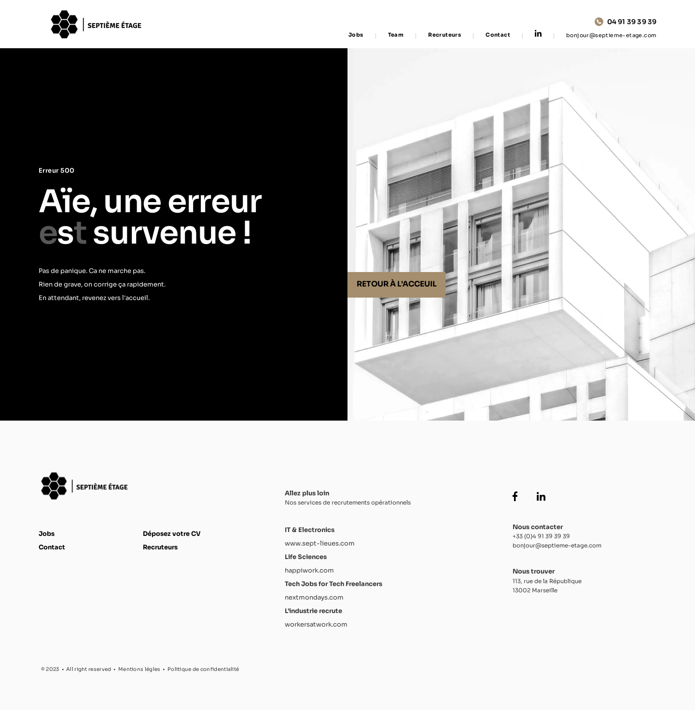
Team (396, 35)
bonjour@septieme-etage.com (611, 35)
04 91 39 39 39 (632, 22)
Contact (498, 35)
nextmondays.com (314, 597)
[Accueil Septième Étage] (98, 24)
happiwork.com (309, 570)
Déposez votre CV (172, 534)
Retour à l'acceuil (397, 284)
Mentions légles (139, 669)
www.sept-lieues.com (320, 543)
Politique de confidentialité (203, 669)
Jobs (355, 35)
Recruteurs (444, 35)
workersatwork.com (316, 624)
